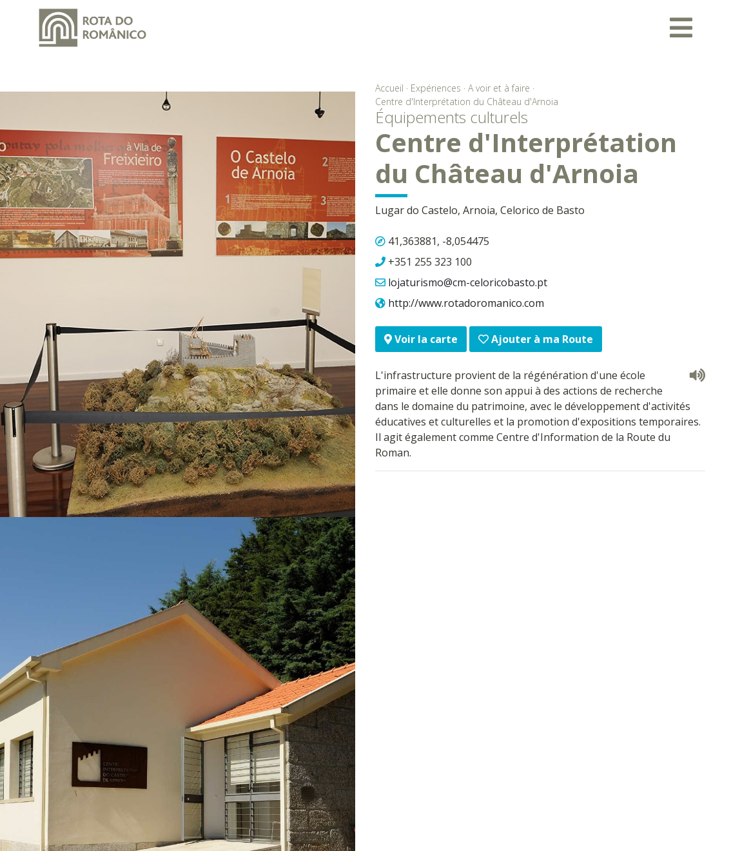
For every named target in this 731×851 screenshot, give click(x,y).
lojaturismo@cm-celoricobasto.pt (467, 282)
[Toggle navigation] (681, 28)
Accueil (389, 88)
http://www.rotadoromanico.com (466, 303)
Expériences (436, 88)
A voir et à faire (499, 88)
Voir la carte (421, 339)
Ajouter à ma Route (535, 339)
